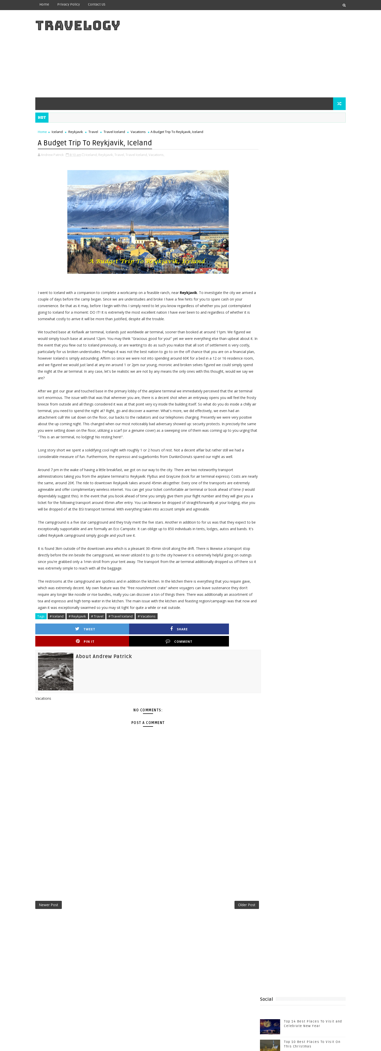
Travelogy (85, 25)
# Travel (105, 648)
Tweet (71, 661)
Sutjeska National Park (275, 494)
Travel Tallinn (267, 519)
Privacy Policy (76, 4)
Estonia (280, 486)
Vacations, (164, 154)
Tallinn (309, 494)
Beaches (286, 469)
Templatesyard (85, 1043)
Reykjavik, (114, 154)
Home (52, 4)
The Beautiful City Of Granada (303, 314)
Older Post (229, 925)
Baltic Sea (263, 469)
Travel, (127, 154)
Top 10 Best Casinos (273, 502)
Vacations (146, 131)
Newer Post (56, 925)
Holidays (301, 486)
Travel (101, 131)
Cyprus (261, 486)
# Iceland (64, 648)
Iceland (65, 131)
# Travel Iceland (128, 648)
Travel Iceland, (144, 154)
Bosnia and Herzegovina (276, 477)
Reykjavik (83, 131)
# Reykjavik (85, 648)
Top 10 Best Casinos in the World (284, 511)
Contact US (104, 4)
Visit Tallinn (321, 519)
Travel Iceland (122, 131)
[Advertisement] (246, 53)
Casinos (311, 477)
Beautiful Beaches (315, 469)
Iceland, (99, 154)
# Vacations (154, 648)
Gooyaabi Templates (143, 1043)
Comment (221, 661)
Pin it (171, 661)
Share (121, 661)
